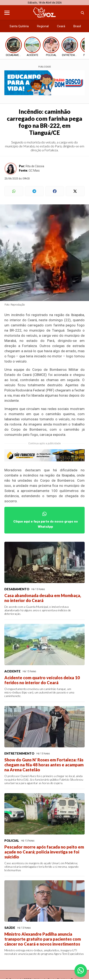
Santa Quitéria (19, 26)
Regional (43, 26)
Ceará (61, 26)
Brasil (77, 26)
